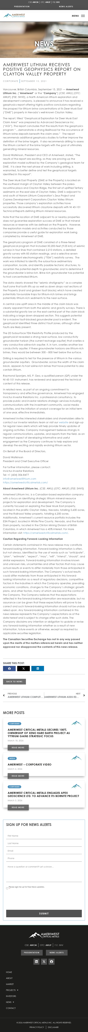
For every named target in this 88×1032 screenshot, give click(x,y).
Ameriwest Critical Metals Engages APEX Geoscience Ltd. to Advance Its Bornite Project (43, 794)
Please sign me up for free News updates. (27, 888)
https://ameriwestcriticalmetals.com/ (25, 482)
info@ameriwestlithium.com (19, 478)
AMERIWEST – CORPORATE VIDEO (30, 764)
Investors (11, 996)
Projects (12, 990)
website (63, 422)
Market (10, 984)
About (9, 978)
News (10, 1002)
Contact (11, 1008)
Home (9, 972)
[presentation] (29, 899)
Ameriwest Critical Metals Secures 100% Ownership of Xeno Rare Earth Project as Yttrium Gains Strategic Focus (39, 733)
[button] (9, 668)
